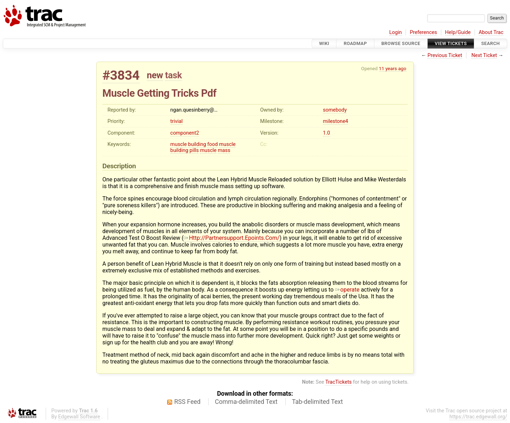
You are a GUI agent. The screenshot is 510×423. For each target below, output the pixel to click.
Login (395, 32)
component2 (184, 133)
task (173, 75)
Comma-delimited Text (246, 401)
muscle (178, 144)
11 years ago (392, 68)
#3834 (121, 75)
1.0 (326, 133)
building (197, 144)
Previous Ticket (444, 55)
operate (347, 289)
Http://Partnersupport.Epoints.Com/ (231, 238)
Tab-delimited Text (317, 401)
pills (194, 150)
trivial (176, 121)
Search (490, 43)
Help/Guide (458, 32)
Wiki (324, 43)
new (155, 75)
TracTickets (338, 382)
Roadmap (355, 43)
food (212, 144)
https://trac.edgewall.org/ (478, 417)
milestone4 (335, 121)
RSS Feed (187, 401)
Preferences (423, 32)
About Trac (491, 32)
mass (224, 150)
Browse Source (400, 43)
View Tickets (451, 43)
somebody (335, 110)
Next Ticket (484, 55)
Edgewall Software (79, 417)
